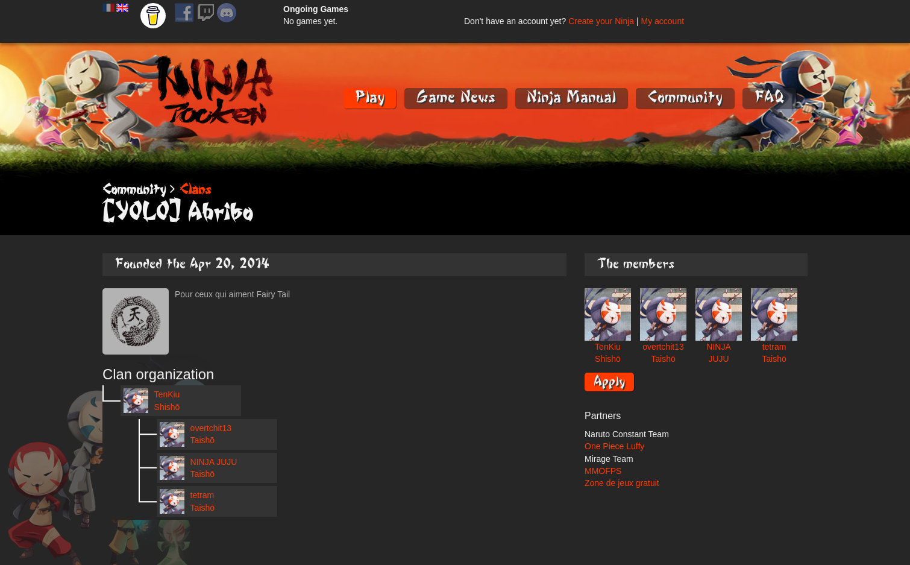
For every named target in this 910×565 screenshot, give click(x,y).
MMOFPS (603, 471)
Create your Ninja (601, 21)
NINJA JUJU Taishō (198, 468)
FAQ (769, 97)
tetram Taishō (187, 501)
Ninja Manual (571, 97)
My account (662, 21)
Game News (455, 97)
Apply (609, 381)
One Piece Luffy (614, 446)
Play (369, 97)
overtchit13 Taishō (195, 434)
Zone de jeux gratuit (622, 483)
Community (685, 97)
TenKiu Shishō (152, 400)
